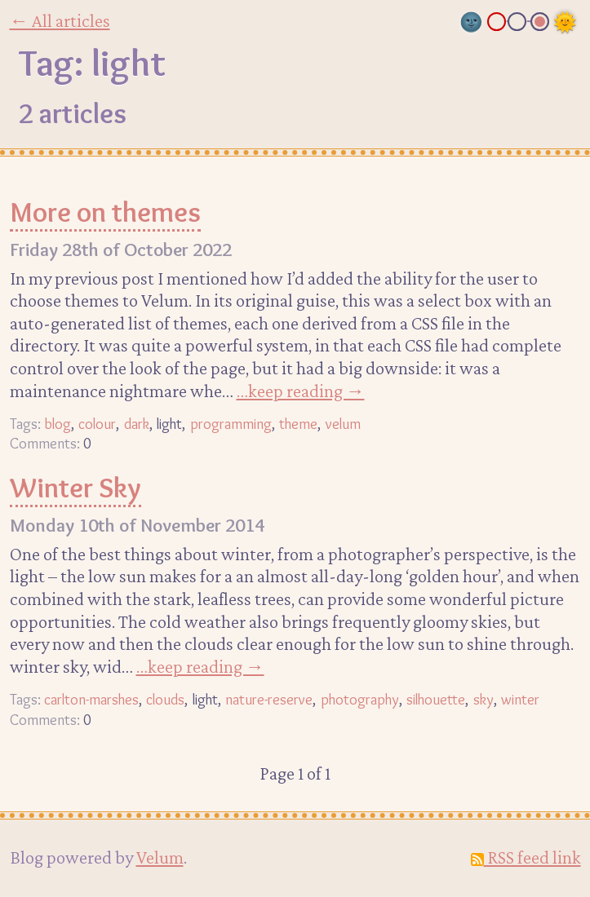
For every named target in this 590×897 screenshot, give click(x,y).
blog (57, 423)
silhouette (435, 699)
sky (483, 699)
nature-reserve (269, 699)
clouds (165, 699)
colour (97, 423)
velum (343, 423)
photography (360, 699)
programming (231, 423)
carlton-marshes (91, 699)
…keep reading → (301, 390)
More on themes (105, 212)
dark (136, 423)
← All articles (60, 20)
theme (298, 423)
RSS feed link (526, 857)
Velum (160, 857)
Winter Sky (75, 488)
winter (520, 699)
